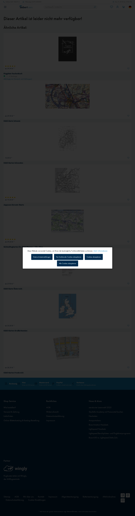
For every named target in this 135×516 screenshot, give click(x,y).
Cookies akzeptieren (94, 257)
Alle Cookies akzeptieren (67, 263)
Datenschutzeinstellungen (42, 257)
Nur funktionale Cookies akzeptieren (68, 257)
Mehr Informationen (100, 251)
